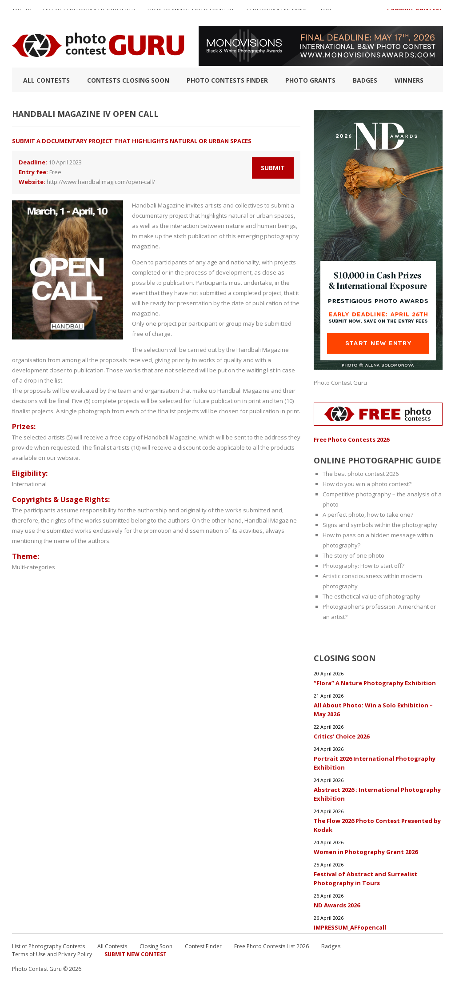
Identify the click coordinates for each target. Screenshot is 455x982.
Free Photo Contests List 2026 (271, 946)
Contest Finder (203, 946)
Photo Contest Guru (340, 383)
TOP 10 (21, 13)
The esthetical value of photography (371, 596)
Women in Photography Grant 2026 (366, 852)
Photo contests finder (227, 80)
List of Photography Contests (89, 13)
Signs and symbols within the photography (380, 525)
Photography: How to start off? (363, 566)
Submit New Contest (135, 954)
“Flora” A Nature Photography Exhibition (375, 683)
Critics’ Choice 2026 (341, 736)
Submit (273, 168)
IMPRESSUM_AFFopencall (350, 927)
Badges (365, 80)
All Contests (46, 80)
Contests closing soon (128, 80)
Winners (409, 80)
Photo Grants (310, 80)
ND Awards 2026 (337, 905)
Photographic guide (277, 13)
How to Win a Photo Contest (191, 13)
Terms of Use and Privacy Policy (52, 954)
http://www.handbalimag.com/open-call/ (101, 182)
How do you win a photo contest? (367, 484)
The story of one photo (353, 555)
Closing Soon (156, 946)
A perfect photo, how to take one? (368, 515)
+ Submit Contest (414, 13)
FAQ (326, 13)
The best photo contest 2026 (361, 474)
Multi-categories (33, 567)
